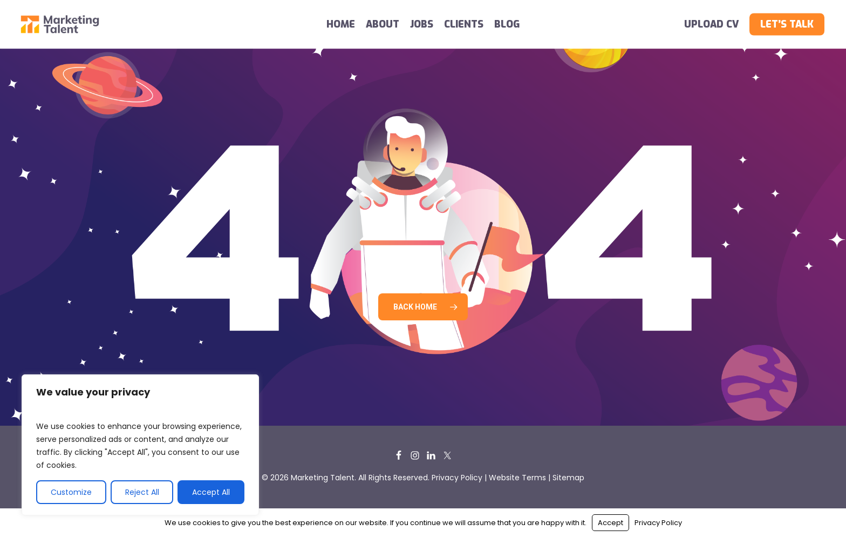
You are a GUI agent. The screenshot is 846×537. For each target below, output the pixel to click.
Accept (610, 523)
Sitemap (568, 477)
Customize (71, 492)
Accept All (211, 492)
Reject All (142, 492)
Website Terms (517, 477)
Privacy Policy (457, 477)
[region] (140, 444)
